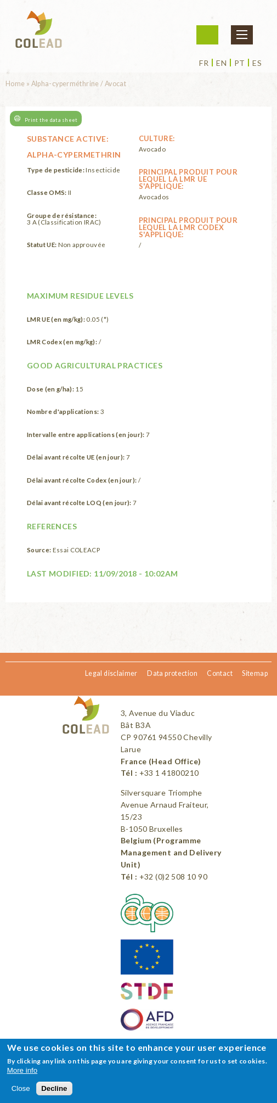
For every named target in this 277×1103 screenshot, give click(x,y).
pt (239, 63)
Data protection (172, 673)
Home (15, 84)
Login (207, 34)
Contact (220, 673)
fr (203, 63)
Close (21, 1088)
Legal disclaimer (111, 673)
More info (22, 1070)
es (257, 63)
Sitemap (255, 673)
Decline (54, 1088)
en (221, 63)
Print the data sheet (51, 119)
